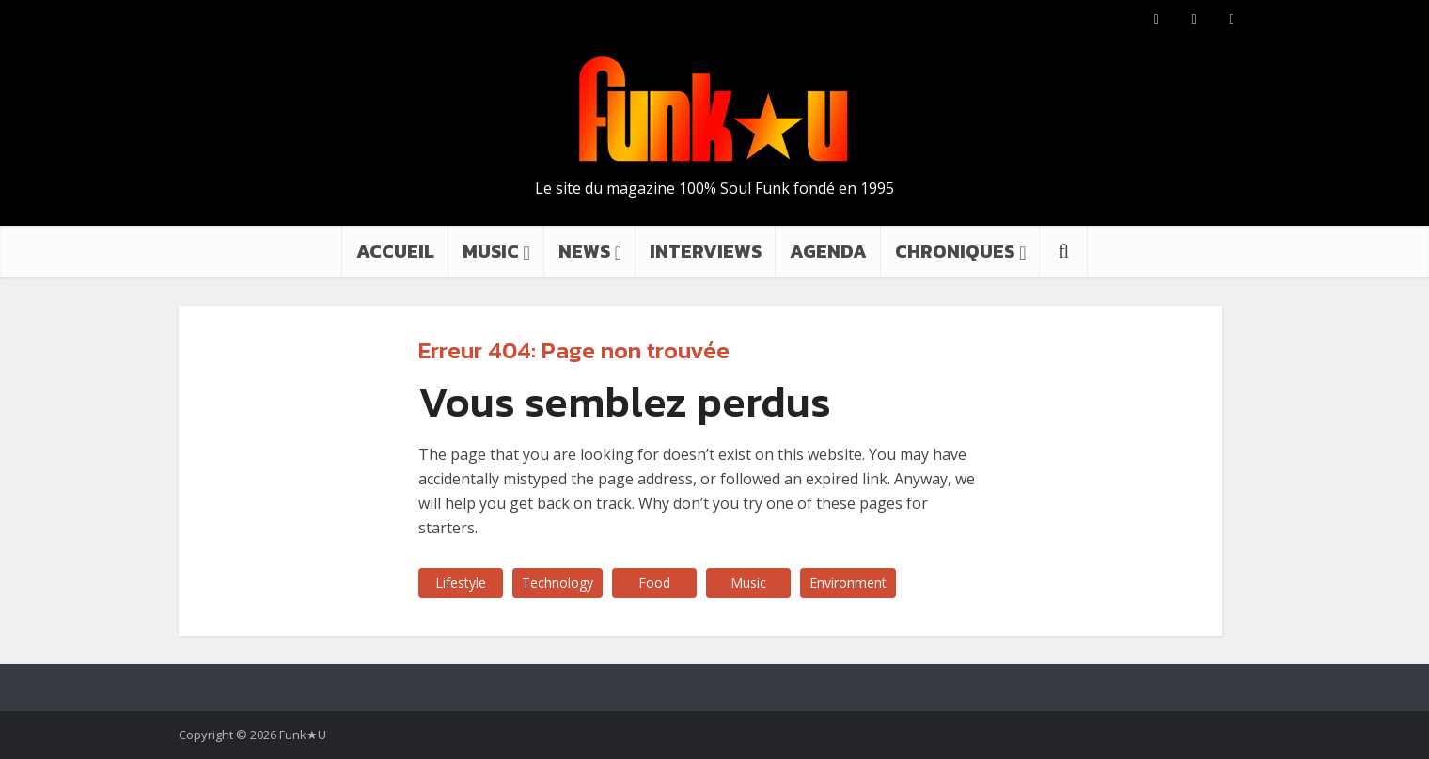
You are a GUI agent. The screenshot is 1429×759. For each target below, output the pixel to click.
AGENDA (828, 251)
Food (654, 583)
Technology (557, 583)
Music (748, 583)
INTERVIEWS (706, 251)
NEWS (584, 251)
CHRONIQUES (954, 251)
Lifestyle (460, 583)
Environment (848, 583)
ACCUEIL (395, 251)
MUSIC (491, 251)
